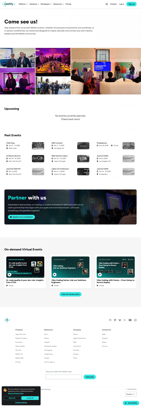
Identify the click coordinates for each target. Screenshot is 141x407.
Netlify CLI (19, 354)
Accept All (30, 398)
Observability (20, 346)
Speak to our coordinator (21, 217)
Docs (46, 334)
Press (75, 358)
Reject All (12, 398)
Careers (76, 354)
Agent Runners (20, 334)
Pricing (68, 4)
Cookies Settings (21, 402)
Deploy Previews (21, 338)
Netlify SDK (19, 358)
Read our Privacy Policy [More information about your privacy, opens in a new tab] (16, 393)
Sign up (131, 4)
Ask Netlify (131, 403)
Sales (104, 334)
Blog (74, 342)
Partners (76, 350)
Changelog (48, 350)
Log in (121, 4)
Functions (18, 342)
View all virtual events (70, 294)
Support (47, 342)
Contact (113, 4)
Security (18, 350)
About (75, 334)
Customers (77, 346)
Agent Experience (79, 338)
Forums (104, 346)
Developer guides (50, 346)
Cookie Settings (44, 389)
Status (46, 338)
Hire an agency (49, 362)
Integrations (48, 354)
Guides (46, 358)
